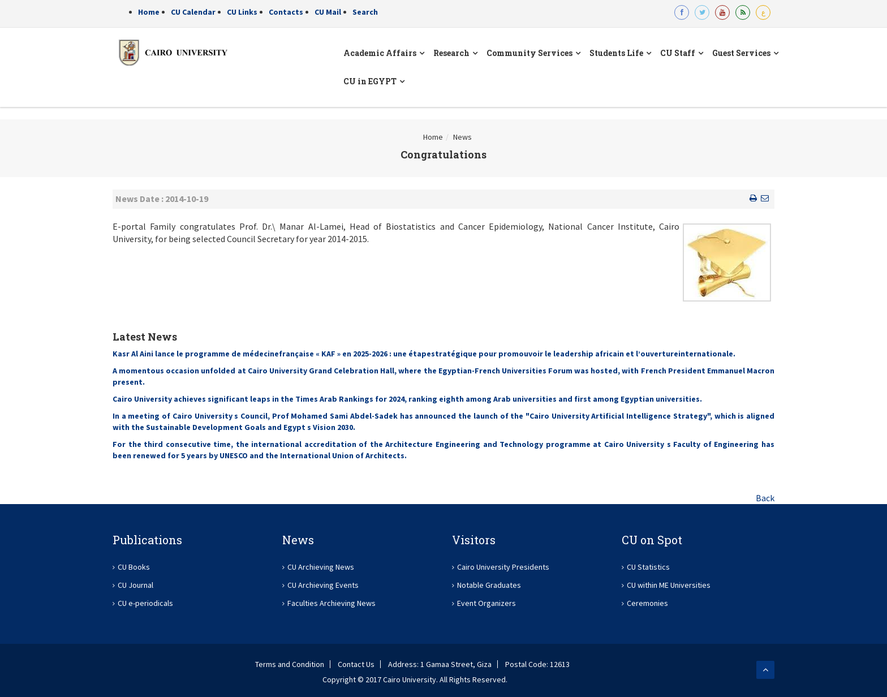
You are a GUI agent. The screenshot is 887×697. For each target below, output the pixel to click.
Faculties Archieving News (331, 603)
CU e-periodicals (145, 603)
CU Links (242, 12)
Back (765, 498)
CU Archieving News (320, 567)
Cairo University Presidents (503, 567)
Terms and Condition (289, 664)
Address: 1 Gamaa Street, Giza (440, 664)
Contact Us (356, 664)
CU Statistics (648, 567)
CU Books (134, 567)
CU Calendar (193, 12)
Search (365, 12)
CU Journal (135, 585)
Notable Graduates (489, 585)
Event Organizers (486, 603)
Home (149, 12)
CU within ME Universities (669, 585)
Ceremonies (647, 603)
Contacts (286, 12)
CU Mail (328, 12)
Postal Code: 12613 (537, 664)
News (462, 137)
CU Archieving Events (323, 585)
